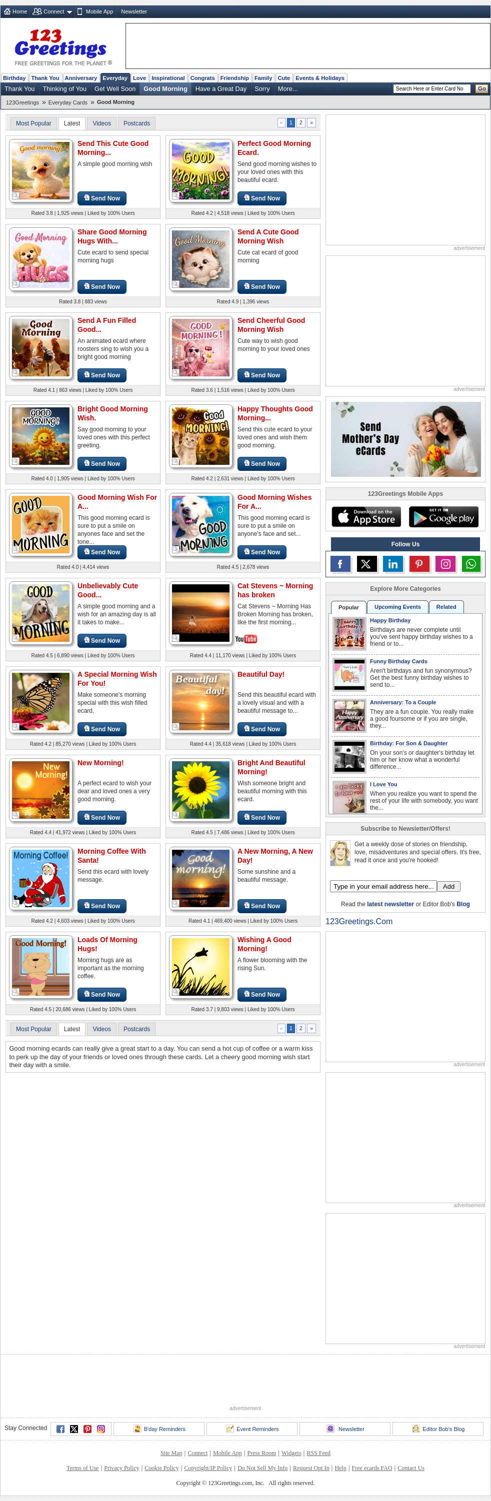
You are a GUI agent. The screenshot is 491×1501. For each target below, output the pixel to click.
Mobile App (99, 11)
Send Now (102, 198)
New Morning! (101, 763)
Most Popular (34, 123)
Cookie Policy (161, 1468)
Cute (284, 78)
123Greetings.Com (359, 921)
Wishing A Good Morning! (265, 944)
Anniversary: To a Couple (403, 702)
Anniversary (81, 78)
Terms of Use (82, 1468)
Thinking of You (65, 88)
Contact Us (411, 1468)
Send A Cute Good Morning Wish (268, 236)
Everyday (115, 78)
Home (19, 11)
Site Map (171, 1453)
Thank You (45, 78)
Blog (463, 904)
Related (446, 607)
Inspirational (168, 78)
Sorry (262, 88)
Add (448, 886)
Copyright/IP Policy (208, 1468)
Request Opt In (311, 1468)
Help (340, 1468)
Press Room (262, 1453)
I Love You (384, 784)
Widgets (292, 1453)
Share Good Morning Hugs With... (112, 236)
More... (288, 88)
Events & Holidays (320, 78)
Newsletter (134, 11)
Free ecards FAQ (372, 1468)
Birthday (14, 78)
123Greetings (22, 102)
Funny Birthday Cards (399, 661)
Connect (54, 11)
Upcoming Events (397, 607)
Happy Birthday (390, 620)
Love (139, 78)
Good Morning (165, 88)
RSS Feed (318, 1453)
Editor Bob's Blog (438, 1429)
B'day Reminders (160, 1429)
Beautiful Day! (261, 674)
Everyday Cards (68, 102)
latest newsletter (390, 904)
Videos (101, 123)
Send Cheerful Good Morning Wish (271, 324)
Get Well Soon (115, 88)
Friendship (234, 78)
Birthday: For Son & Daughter (409, 743)
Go (482, 88)
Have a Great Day (221, 88)
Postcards (137, 123)
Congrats (202, 78)
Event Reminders (252, 1429)
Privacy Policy (121, 1468)
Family (263, 78)
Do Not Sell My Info (263, 1468)
